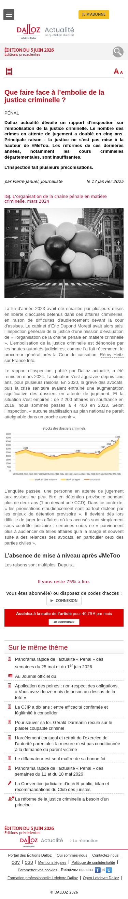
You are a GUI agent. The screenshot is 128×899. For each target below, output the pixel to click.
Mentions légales (52, 862)
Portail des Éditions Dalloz (30, 855)
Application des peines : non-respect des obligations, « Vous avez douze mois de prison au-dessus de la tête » (67, 691)
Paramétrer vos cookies (37, 870)
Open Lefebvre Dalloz (101, 878)
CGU (29, 862)
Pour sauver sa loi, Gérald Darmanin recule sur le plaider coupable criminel (63, 725)
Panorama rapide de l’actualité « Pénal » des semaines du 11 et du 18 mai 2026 (59, 771)
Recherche (118, 51)
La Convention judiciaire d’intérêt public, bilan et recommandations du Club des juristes (62, 786)
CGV (16, 862)
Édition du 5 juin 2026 (29, 50)
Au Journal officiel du (35, 676)
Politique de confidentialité (93, 862)
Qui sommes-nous (72, 855)
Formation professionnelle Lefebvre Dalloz (43, 878)
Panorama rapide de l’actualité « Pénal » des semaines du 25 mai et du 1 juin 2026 (59, 663)
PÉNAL (11, 113)
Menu (8, 17)
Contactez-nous (105, 855)
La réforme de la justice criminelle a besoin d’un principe (62, 801)
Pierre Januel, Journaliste (37, 181)
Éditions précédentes (22, 54)
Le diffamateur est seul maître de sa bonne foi (60, 758)
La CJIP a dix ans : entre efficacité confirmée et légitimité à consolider (61, 710)
